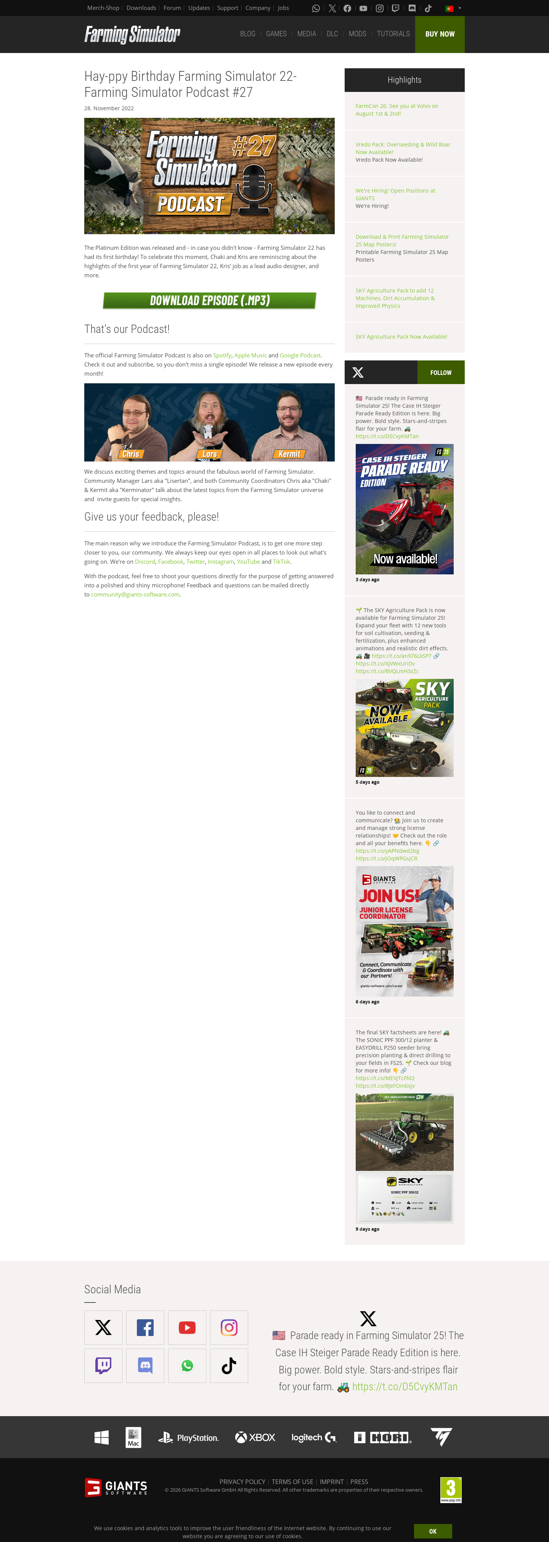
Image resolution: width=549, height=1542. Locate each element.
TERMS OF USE (292, 1482)
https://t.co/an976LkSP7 (402, 655)
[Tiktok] (428, 8)
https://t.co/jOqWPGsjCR (386, 858)
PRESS (359, 1482)
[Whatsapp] (316, 8)
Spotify (222, 355)
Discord (145, 561)
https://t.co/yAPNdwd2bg (387, 850)
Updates (199, 7)
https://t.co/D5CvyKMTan (387, 436)
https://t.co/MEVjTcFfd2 (385, 1078)
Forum (172, 7)
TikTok (281, 561)
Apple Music (251, 355)
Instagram (221, 561)
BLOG (247, 33)
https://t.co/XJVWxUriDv (385, 663)
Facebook (170, 561)
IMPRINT (332, 1482)
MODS (357, 33)
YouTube (248, 561)
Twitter (195, 561)
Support (227, 7)
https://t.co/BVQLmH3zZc (387, 671)
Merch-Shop (103, 7)
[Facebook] (348, 8)
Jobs (283, 7)
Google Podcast (300, 355)
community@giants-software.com (135, 594)
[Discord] (412, 8)
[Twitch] (396, 8)
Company (258, 7)
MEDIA (306, 33)
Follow (441, 372)
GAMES (276, 33)
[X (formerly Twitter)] (332, 8)
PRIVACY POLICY (242, 1482)
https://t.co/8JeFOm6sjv (385, 1085)
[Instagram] (380, 8)
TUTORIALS (393, 33)
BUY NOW (440, 34)
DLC (332, 33)
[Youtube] (364, 8)
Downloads (141, 7)
